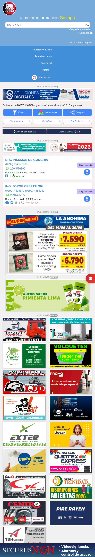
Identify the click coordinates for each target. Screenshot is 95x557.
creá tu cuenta (75, 42)
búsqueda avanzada (79, 29)
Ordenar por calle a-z (69, 131)
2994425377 (17, 195)
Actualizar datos (43, 56)
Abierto (18, 176)
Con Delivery (81, 121)
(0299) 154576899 (16, 164)
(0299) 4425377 (15, 190)
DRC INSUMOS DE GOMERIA (26, 160)
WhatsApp (51, 121)
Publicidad (86, 32)
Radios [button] (47, 70)
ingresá (88, 42)
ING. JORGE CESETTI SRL (24, 186)
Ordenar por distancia (25, 131)
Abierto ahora (20, 121)
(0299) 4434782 (34, 190)
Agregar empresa (42, 49)
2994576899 (17, 168)
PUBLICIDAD (47, 87)
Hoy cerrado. (30, 202)
